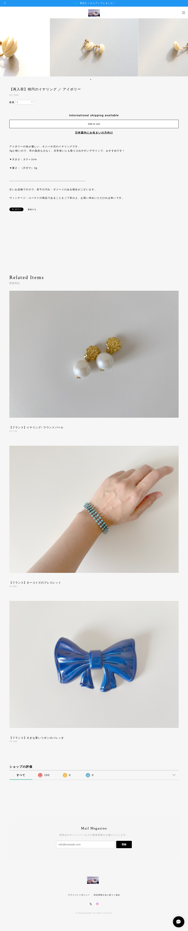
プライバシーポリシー (79, 895)
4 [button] (97, 79)
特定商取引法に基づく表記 (107, 895)
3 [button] (95, 79)
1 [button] (90, 79)
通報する (32, 209)
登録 (124, 844)
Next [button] (182, 47)
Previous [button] (5, 47)
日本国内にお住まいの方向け (94, 132)
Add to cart (94, 124)
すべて (21, 775)
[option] (94, 47)
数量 (12, 102)
